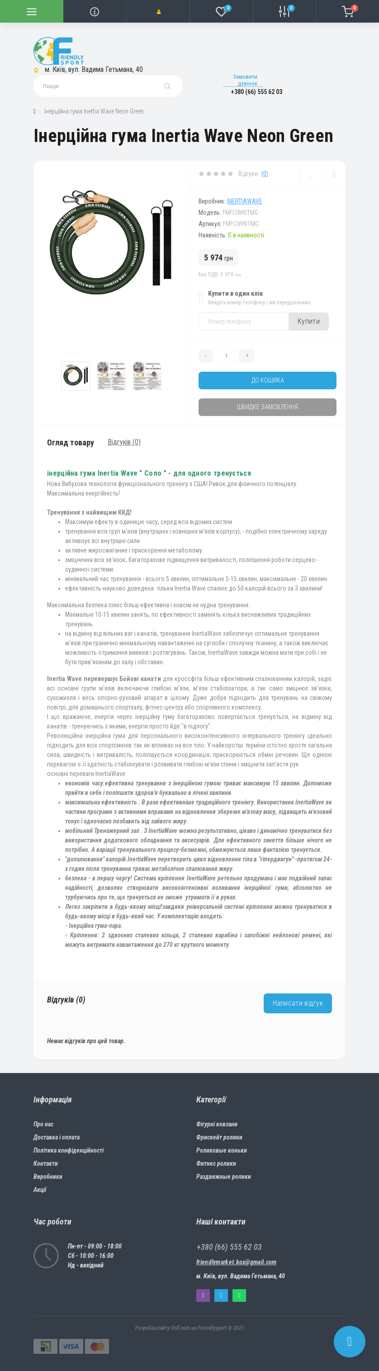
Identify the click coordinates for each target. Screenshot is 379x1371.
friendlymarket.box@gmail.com (236, 1262)
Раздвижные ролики (223, 1176)
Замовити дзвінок (245, 80)
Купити (309, 321)
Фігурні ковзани (216, 1124)
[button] (158, 11)
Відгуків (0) (124, 442)
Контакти (45, 1163)
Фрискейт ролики (219, 1137)
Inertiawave (244, 201)
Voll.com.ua (183, 1328)
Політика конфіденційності (68, 1150)
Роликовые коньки (221, 1150)
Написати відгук (298, 1003)
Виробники (47, 1176)
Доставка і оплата (56, 1137)
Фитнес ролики (216, 1163)
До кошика (267, 380)
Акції (40, 1189)
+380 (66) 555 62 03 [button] (229, 1247)
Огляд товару (70, 442)
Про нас (43, 1124)
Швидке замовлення (267, 407)
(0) (264, 173)
